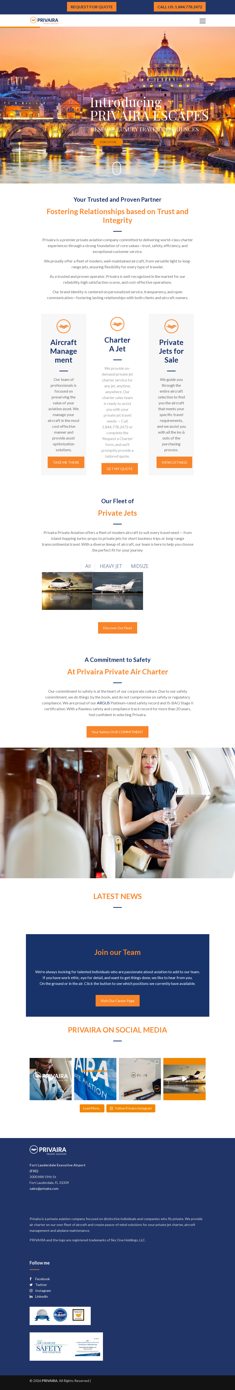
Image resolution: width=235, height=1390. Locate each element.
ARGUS (103, 702)
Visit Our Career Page (117, 1001)
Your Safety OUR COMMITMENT (117, 732)
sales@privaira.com (44, 1188)
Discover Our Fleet (117, 628)
